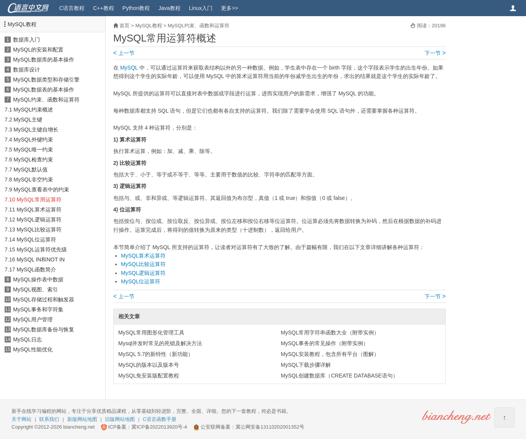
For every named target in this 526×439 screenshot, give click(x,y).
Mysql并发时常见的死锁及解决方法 (160, 343)
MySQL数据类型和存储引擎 (46, 79)
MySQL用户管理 (33, 319)
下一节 (435, 53)
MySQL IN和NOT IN (41, 259)
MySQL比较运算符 (39, 229)
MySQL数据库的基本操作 (43, 60)
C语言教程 (72, 8)
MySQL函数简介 (36, 269)
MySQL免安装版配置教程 (148, 375)
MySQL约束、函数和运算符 (46, 99)
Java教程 (169, 8)
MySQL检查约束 (33, 159)
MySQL (129, 68)
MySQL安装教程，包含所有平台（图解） (330, 354)
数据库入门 (26, 40)
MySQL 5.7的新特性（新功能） (156, 354)
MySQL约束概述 (33, 109)
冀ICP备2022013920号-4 (159, 427)
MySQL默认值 (30, 169)
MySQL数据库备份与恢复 (43, 329)
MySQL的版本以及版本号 (148, 365)
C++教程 (103, 8)
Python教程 (136, 8)
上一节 (123, 53)
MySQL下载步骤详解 (306, 365)
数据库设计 (26, 70)
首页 (124, 25)
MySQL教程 (22, 24)
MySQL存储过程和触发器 (43, 299)
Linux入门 (200, 8)
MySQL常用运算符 (39, 199)
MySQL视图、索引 (35, 289)
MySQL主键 (27, 119)
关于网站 (22, 419)
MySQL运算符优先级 (42, 249)
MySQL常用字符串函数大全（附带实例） (330, 332)
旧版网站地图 (120, 419)
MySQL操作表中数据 (38, 279)
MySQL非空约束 (33, 179)
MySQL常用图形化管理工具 (151, 332)
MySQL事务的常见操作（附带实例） (325, 343)
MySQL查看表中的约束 (41, 189)
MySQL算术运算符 (39, 209)
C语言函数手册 (159, 419)
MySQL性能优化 (33, 349)
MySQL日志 (27, 339)
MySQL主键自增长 (35, 129)
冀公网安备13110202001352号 (270, 427)
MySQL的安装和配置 (38, 50)
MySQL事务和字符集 (38, 309)
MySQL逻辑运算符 (39, 219)
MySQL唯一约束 (33, 149)
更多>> (229, 8)
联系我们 (49, 419)
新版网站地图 (82, 419)
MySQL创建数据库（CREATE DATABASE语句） (339, 375)
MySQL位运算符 (36, 239)
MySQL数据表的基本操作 (43, 89)
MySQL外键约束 (33, 139)
